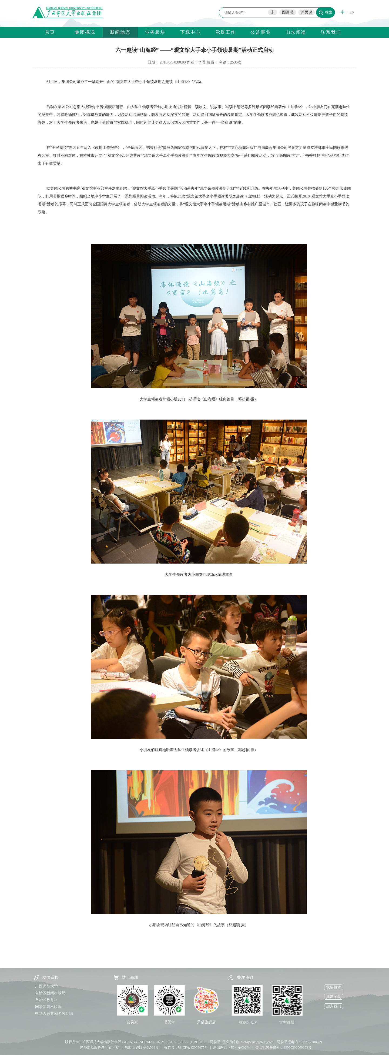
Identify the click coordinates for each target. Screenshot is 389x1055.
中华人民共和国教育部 (54, 1014)
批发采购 (333, 997)
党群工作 (225, 32)
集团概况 (85, 32)
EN (351, 12)
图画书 (287, 12)
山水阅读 (296, 32)
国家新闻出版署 (48, 1007)
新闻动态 (120, 32)
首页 (50, 32)
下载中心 (190, 32)
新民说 (306, 12)
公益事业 (260, 32)
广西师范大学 (46, 986)
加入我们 (333, 1006)
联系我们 (331, 32)
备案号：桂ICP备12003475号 (186, 1047)
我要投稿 (333, 987)
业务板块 (155, 32)
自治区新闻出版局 (50, 993)
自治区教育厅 (46, 1000)
